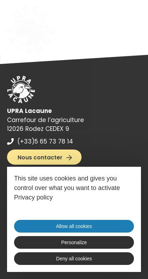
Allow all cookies (74, 226)
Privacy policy (33, 197)
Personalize (74, 242)
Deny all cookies (74, 258)
